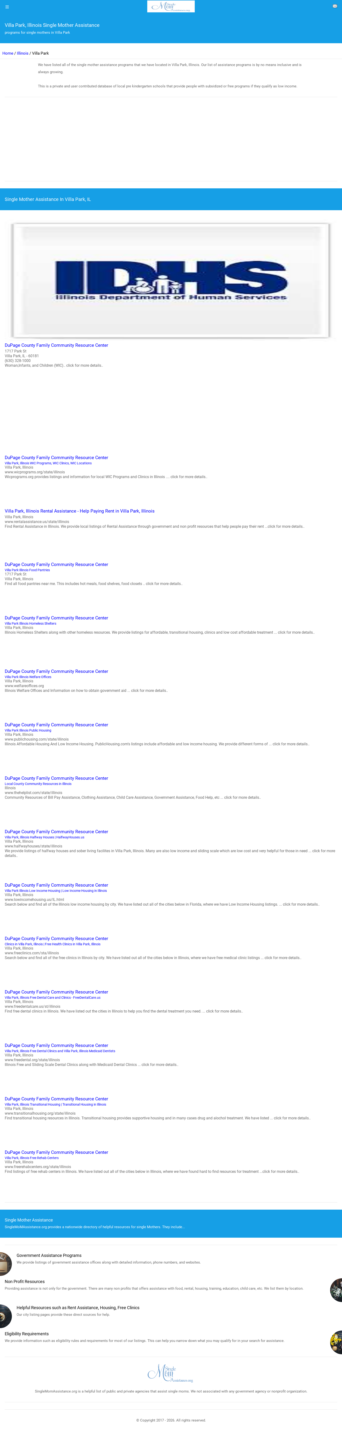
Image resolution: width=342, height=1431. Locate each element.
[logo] (171, 6)
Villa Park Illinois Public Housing (171, 733)
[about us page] (335, 7)
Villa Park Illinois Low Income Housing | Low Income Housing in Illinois (171, 894)
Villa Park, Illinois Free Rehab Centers (171, 1161)
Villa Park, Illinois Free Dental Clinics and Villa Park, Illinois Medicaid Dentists (171, 1054)
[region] (171, 142)
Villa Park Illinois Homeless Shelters (171, 624)
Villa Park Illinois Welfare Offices (171, 680)
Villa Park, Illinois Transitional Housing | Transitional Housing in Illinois (171, 1108)
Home (7, 53)
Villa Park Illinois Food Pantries (171, 573)
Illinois (22, 53)
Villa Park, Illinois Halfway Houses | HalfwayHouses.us (171, 843)
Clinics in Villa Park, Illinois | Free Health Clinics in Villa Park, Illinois (171, 947)
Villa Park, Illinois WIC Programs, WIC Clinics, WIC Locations (171, 466)
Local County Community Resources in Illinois (171, 787)
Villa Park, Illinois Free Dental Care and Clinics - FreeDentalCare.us (171, 1001)
